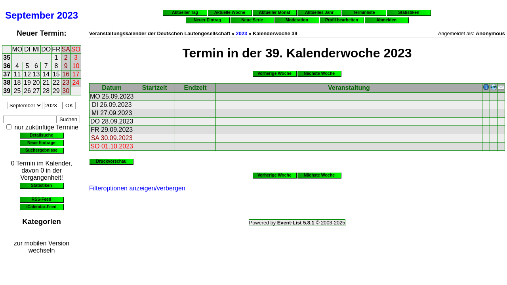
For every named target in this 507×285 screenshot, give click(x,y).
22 (56, 82)
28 (46, 90)
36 (6, 66)
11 (17, 74)
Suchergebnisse (41, 150)
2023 (67, 15)
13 (36, 74)
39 (6, 90)
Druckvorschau (111, 161)
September (29, 15)
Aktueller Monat (274, 12)
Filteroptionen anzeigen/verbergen (137, 188)
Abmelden (386, 19)
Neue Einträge (41, 142)
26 (27, 90)
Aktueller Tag (185, 12)
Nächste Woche (319, 73)
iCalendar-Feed (41, 206)
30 (65, 90)
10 (76, 66)
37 (6, 74)
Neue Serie (252, 19)
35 (6, 57)
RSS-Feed (41, 199)
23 (65, 82)
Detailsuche (41, 135)
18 (17, 82)
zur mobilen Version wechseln (42, 247)
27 (36, 90)
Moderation (297, 19)
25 (17, 90)
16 (65, 74)
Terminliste (364, 12)
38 (6, 82)
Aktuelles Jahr (319, 12)
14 (46, 74)
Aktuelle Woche (229, 12)
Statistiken (41, 185)
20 (36, 82)
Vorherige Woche (274, 73)
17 (76, 74)
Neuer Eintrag (207, 19)
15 (56, 74)
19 (27, 82)
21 (46, 82)
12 (27, 74)
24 (76, 82)
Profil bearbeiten (341, 19)
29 (56, 90)
